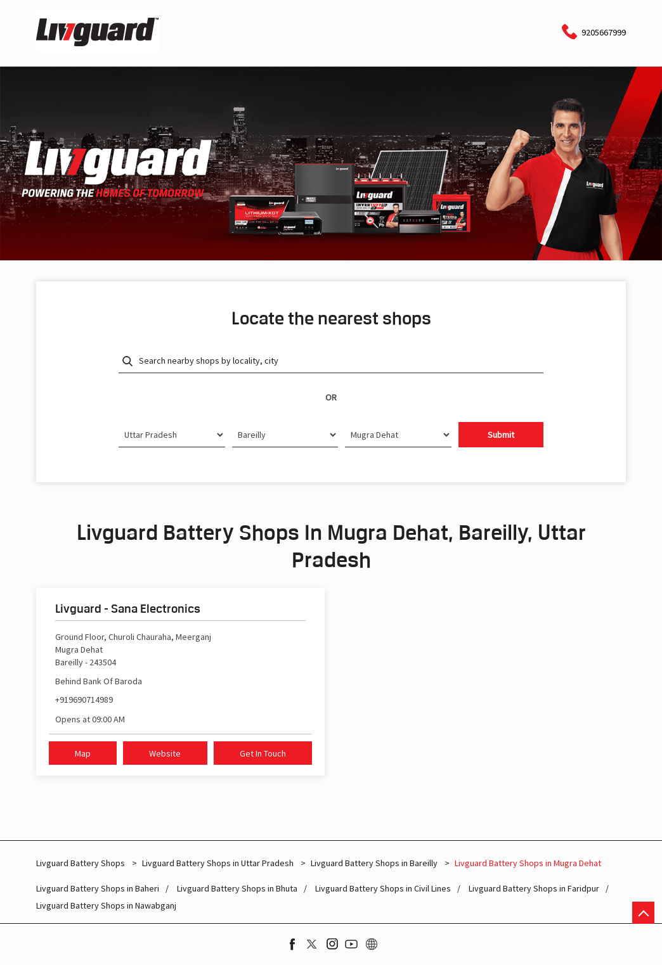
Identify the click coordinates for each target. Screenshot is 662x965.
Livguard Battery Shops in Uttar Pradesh (218, 863)
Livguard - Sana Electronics (127, 608)
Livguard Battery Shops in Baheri (97, 888)
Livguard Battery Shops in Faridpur (534, 888)
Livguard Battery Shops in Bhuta (237, 888)
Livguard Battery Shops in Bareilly (374, 863)
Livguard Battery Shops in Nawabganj (106, 905)
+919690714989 (84, 699)
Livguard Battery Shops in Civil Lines (383, 888)
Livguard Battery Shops (81, 863)
